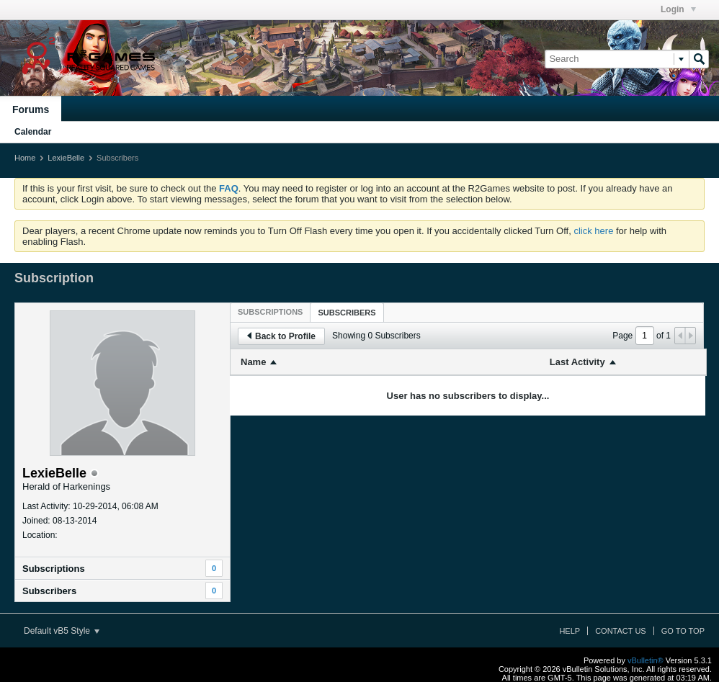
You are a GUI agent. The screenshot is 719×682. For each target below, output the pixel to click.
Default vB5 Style (61, 631)
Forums (30, 109)
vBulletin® (646, 660)
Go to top (683, 631)
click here (593, 230)
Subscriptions (53, 568)
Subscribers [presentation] (346, 312)
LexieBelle (66, 157)
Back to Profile (281, 336)
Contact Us (620, 631)
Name (253, 361)
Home (24, 157)
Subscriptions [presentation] (270, 312)
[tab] (270, 312)
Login (678, 9)
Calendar (32, 132)
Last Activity (577, 361)
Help (569, 631)
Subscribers (49, 590)
